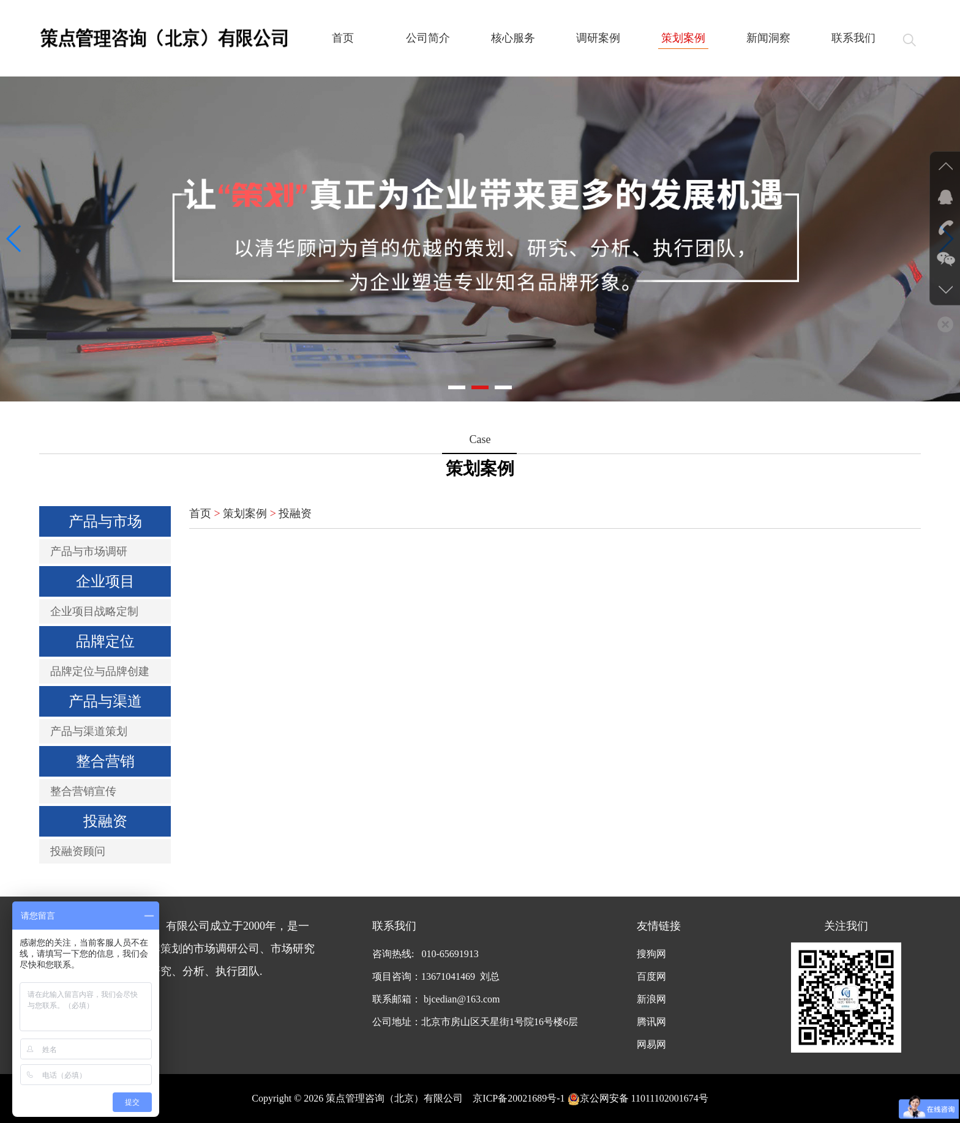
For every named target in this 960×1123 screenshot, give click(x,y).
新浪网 (651, 999)
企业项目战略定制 (94, 611)
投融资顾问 (77, 851)
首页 (200, 513)
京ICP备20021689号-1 (518, 1098)
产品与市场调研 (88, 551)
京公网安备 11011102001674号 (638, 1098)
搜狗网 (651, 954)
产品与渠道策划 (88, 731)
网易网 (651, 1044)
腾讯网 (651, 1022)
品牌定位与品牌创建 (99, 671)
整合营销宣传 (83, 791)
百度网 (651, 976)
